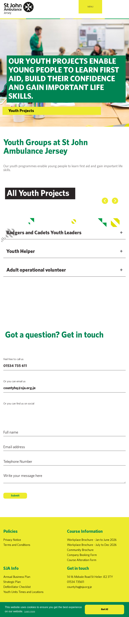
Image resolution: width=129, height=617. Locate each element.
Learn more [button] (29, 611)
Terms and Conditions (16, 545)
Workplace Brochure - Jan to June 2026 (92, 539)
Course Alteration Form (81, 560)
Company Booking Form (82, 555)
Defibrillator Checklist (17, 587)
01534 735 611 (15, 366)
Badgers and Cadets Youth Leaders (43, 240)
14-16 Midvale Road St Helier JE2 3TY (90, 576)
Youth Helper (20, 259)
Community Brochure (80, 550)
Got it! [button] (104, 609)
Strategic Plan (12, 582)
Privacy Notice (12, 539)
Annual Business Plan (16, 576)
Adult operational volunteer (36, 277)
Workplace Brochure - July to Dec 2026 (92, 545)
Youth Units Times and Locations (23, 592)
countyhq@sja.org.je (19, 388)
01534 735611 (75, 582)
